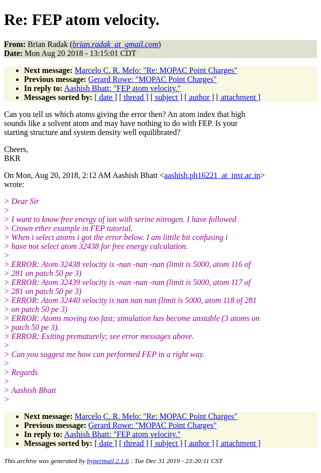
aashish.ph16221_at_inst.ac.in (212, 175)
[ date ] (105, 97)
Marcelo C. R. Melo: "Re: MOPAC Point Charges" (156, 70)
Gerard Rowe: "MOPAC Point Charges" (152, 79)
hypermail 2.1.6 (108, 460)
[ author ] (199, 97)
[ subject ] (166, 97)
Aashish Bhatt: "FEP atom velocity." (122, 88)
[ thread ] (133, 97)
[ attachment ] (238, 97)
